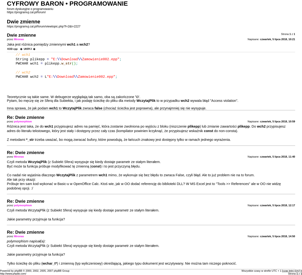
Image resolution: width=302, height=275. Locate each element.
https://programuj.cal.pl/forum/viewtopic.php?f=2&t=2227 (43, 26)
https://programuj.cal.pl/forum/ (26, 12)
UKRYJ (28, 49)
